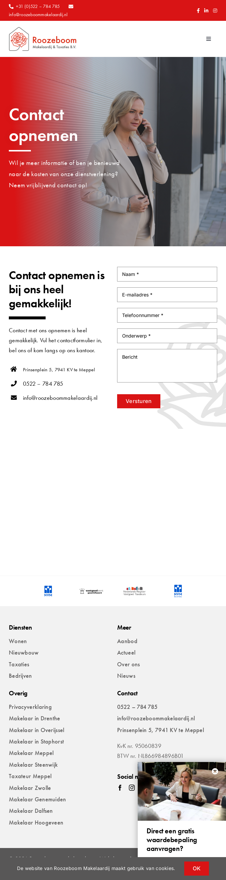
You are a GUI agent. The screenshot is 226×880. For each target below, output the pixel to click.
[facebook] (120, 788)
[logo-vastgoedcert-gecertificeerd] (91, 587)
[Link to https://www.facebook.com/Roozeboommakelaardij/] (198, 10)
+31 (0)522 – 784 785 (38, 6)
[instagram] (132, 788)
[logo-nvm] (48, 587)
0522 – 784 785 (43, 383)
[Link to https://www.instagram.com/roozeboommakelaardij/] (215, 10)
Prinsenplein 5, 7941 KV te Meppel (59, 369)
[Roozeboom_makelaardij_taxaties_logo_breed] (43, 29)
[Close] (215, 771)
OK (197, 868)
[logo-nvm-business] (177, 587)
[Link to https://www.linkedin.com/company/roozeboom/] (206, 10)
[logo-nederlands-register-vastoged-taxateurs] (134, 587)
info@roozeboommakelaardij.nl (38, 14)
